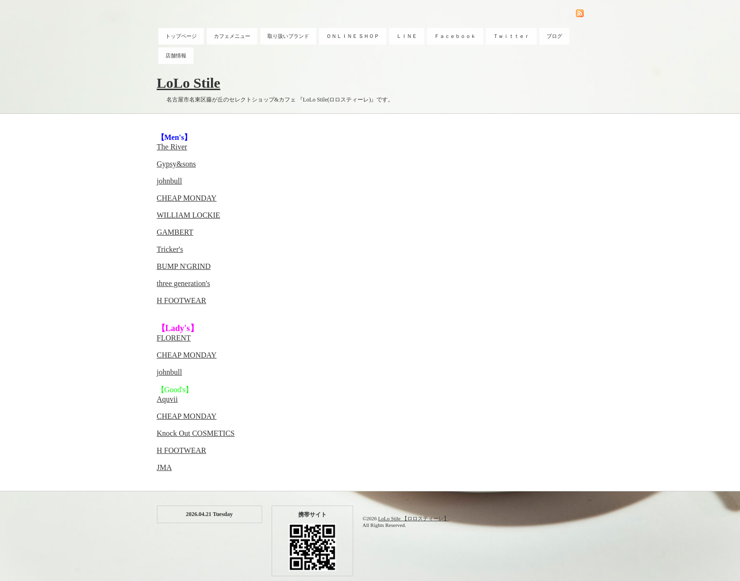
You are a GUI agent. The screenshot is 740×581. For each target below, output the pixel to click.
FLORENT (174, 338)
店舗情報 (175, 55)
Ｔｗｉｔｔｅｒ (511, 36)
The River (172, 147)
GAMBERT (175, 232)
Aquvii (167, 399)
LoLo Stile (188, 83)
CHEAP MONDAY (187, 198)
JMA (164, 467)
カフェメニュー (232, 36)
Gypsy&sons (176, 164)
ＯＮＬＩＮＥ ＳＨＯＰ (353, 36)
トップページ (181, 36)
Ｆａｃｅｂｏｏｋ (455, 36)
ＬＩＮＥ (406, 36)
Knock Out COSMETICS (196, 433)
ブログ (554, 36)
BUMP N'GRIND (184, 266)
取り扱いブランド (288, 36)
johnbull (169, 181)
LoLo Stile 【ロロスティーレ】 (413, 518)
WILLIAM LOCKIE (188, 215)
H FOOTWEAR (181, 300)
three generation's (183, 283)
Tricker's (170, 249)
